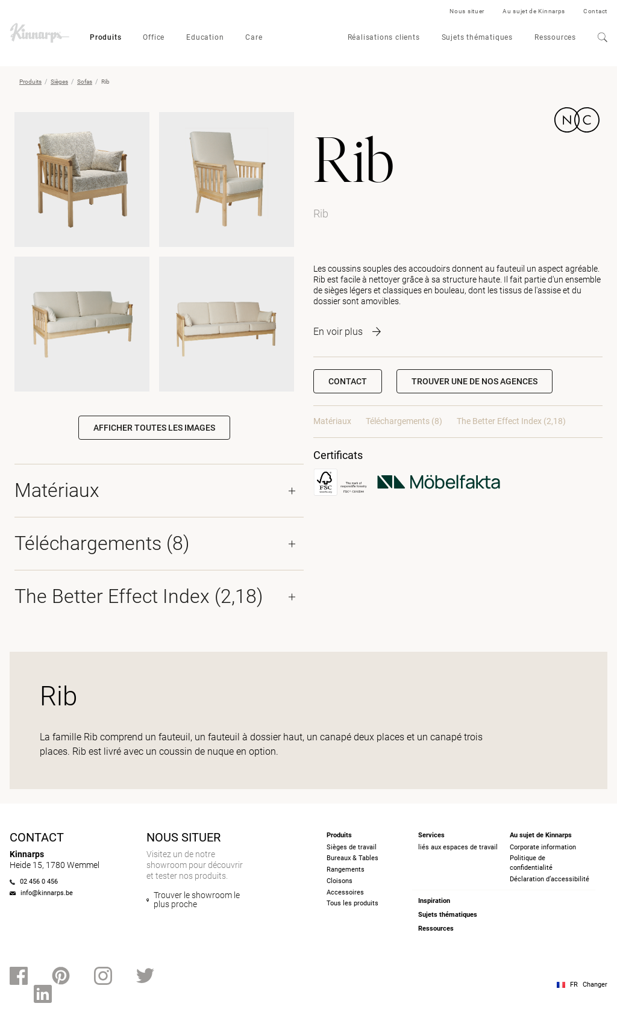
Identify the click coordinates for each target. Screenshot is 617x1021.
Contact (595, 11)
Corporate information (543, 847)
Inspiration (434, 901)
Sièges (59, 81)
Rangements (346, 869)
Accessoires (345, 892)
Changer (595, 984)
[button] (474, 381)
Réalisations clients (384, 37)
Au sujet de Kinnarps (534, 11)
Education (205, 37)
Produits (105, 37)
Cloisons (339, 881)
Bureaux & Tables (352, 858)
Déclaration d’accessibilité (549, 879)
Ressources (555, 37)
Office (153, 37)
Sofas (84, 81)
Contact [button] (347, 381)
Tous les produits (352, 903)
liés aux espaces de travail (458, 847)
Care (253, 37)
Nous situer (466, 11)
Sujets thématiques (477, 37)
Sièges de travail (352, 847)
